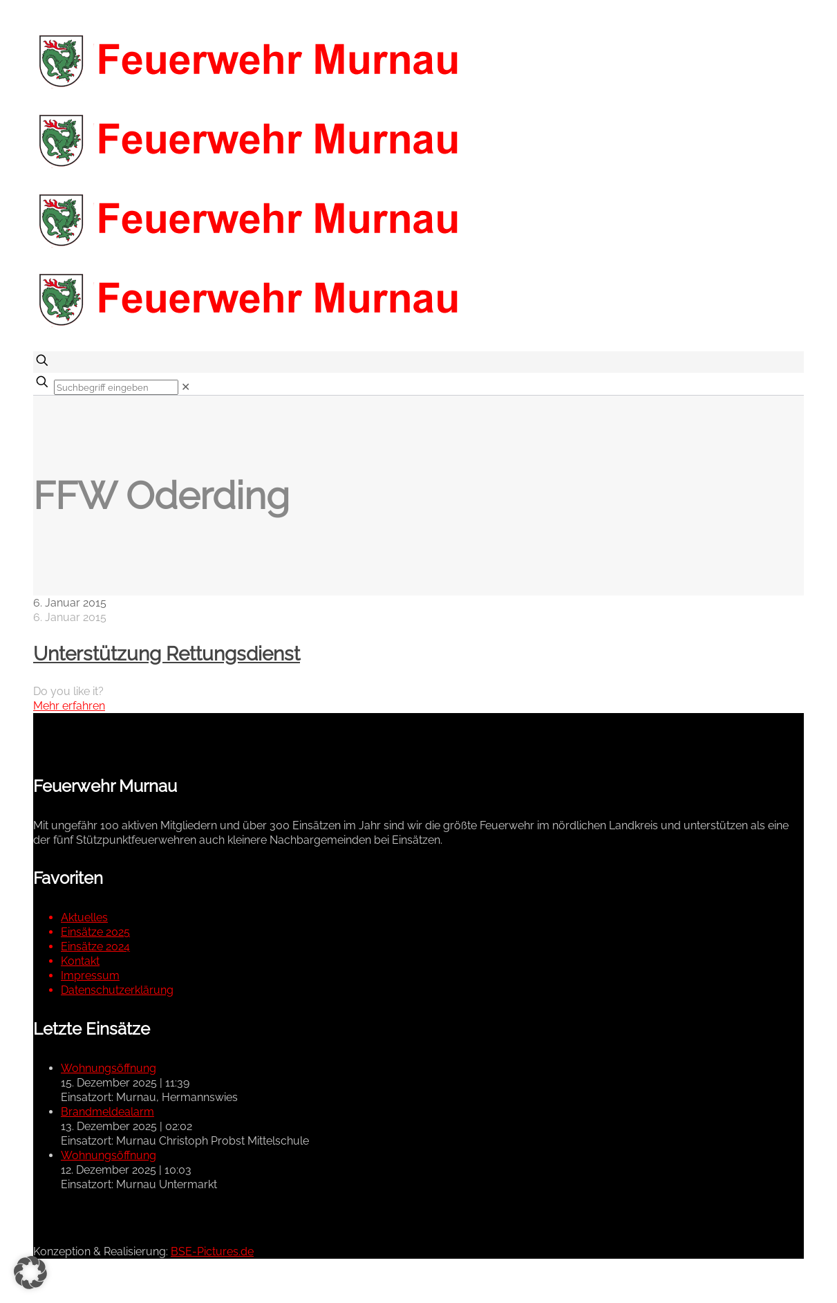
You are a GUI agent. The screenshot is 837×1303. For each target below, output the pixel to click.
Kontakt (80, 961)
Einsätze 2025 (95, 932)
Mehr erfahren (69, 705)
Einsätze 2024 (95, 946)
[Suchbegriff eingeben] (116, 387)
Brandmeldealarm (107, 1111)
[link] (185, 387)
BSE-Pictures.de (212, 1251)
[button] (30, 1272)
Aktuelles (84, 917)
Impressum (90, 975)
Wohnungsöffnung (108, 1068)
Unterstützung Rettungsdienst (166, 654)
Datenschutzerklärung (117, 990)
